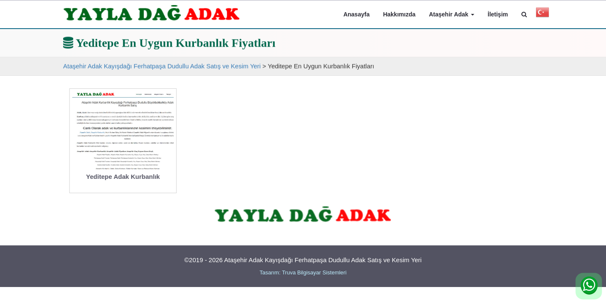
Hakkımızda (399, 14)
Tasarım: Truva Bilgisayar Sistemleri (303, 272)
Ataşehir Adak (451, 14)
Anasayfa (356, 14)
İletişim (498, 14)
